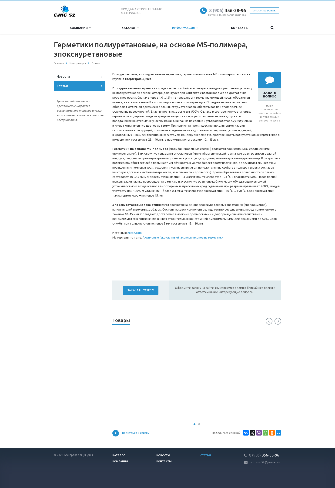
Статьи (62, 86)
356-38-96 (227, 10)
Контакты (239, 27)
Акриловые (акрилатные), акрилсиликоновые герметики (183, 237)
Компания (80, 28)
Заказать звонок (264, 10)
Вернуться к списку (130, 433)
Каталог (130, 28)
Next (278, 321)
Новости (63, 76)
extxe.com (134, 232)
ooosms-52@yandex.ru (265, 462)
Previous (269, 321)
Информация (185, 28)
